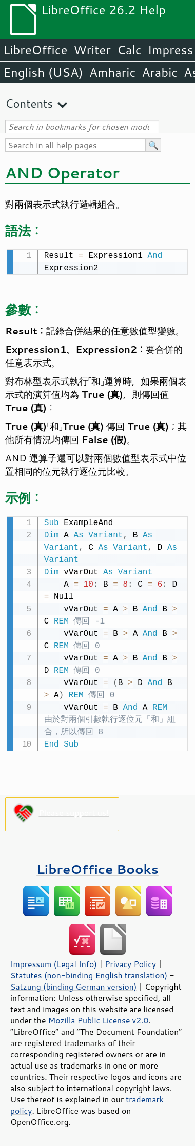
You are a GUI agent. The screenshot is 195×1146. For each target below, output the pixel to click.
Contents (29, 103)
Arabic (160, 72)
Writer (91, 49)
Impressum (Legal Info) (53, 962)
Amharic (112, 72)
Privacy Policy (130, 962)
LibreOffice (35, 49)
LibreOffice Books (97, 867)
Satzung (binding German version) (73, 984)
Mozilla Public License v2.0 (98, 1018)
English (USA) (43, 72)
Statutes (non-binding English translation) (88, 973)
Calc (129, 49)
